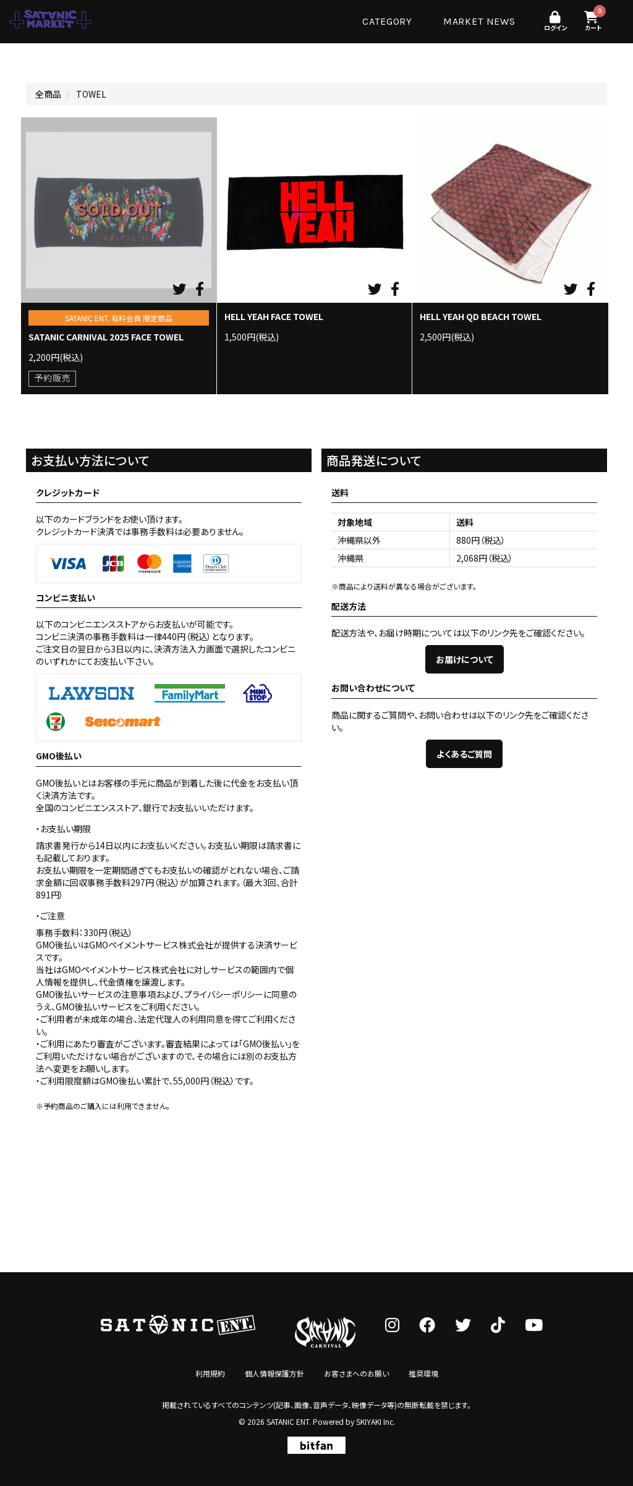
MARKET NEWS (479, 21)
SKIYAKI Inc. (375, 1421)
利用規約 (210, 1373)
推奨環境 (423, 1373)
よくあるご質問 (464, 754)
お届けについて (464, 659)
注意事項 (138, 994)
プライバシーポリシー (223, 994)
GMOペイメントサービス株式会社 (124, 969)
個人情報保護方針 (274, 1373)
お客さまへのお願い (356, 1373)
